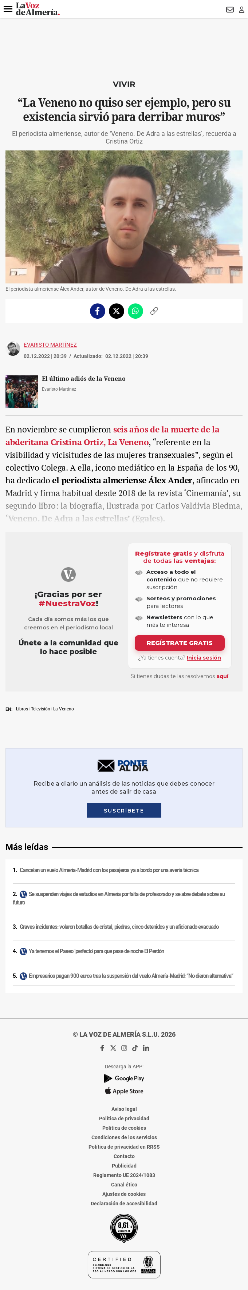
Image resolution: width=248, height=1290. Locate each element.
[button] (8, 9)
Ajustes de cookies (124, 1194)
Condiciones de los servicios (124, 1137)
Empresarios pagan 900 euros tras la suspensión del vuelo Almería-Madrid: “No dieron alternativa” (131, 976)
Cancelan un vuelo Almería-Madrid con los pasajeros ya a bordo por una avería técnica (109, 870)
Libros (22, 708)
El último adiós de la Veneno (84, 378)
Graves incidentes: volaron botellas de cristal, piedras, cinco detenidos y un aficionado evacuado (119, 927)
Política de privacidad (124, 1118)
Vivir (124, 84)
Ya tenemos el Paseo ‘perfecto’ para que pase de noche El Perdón (96, 951)
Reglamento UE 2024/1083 (124, 1175)
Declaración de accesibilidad (124, 1203)
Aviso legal (124, 1109)
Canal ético (124, 1185)
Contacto (124, 1156)
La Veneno (63, 708)
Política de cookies (124, 1128)
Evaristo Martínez (50, 345)
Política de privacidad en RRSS (124, 1147)
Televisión (40, 708)
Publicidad (124, 1166)
